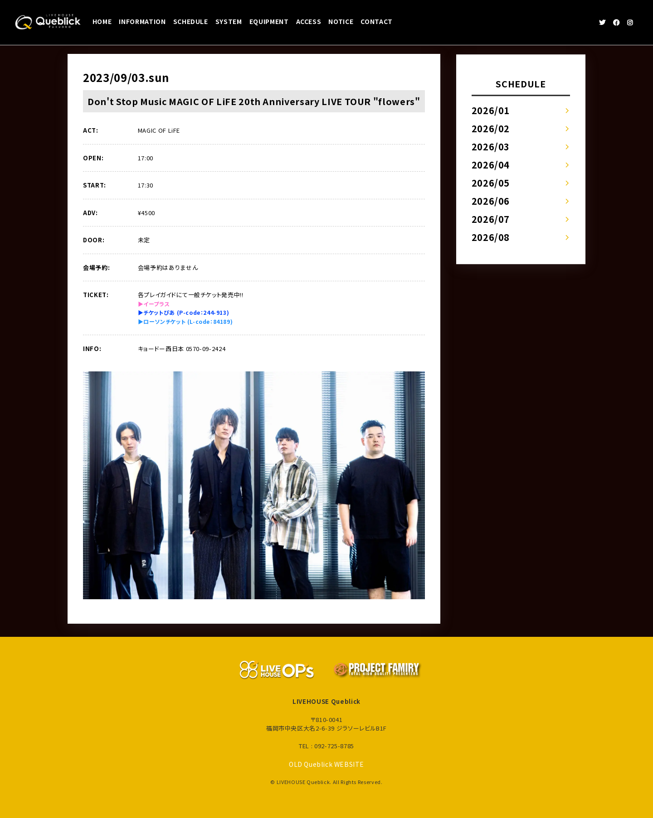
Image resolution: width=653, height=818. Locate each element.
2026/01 (491, 110)
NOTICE (340, 21)
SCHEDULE (190, 21)
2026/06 (491, 200)
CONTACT (377, 21)
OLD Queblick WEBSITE (327, 764)
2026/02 (491, 128)
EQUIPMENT (269, 21)
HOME (102, 21)
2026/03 (491, 146)
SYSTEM (228, 21)
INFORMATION (142, 21)
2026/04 (491, 164)
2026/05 (491, 182)
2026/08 (491, 237)
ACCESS (309, 21)
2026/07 (491, 219)
